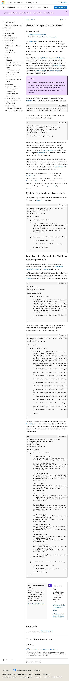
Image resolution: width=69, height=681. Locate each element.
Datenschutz (45, 674)
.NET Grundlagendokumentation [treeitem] (12, 25)
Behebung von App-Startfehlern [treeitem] (14, 111)
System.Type (32, 41)
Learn (27, 20)
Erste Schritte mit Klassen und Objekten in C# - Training (42, 650)
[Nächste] (54, 2)
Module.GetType (41, 71)
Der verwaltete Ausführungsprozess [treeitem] (10, 51)
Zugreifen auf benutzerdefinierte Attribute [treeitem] (14, 76)
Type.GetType (57, 65)
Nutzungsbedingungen (26, 677)
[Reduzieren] (22, 18)
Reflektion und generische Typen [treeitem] (13, 66)
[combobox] (12, 22)
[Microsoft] (3, 2)
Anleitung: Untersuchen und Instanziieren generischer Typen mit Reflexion (45, 90)
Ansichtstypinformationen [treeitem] (13, 62)
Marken (46, 677)
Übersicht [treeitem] (9, 60)
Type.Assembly (51, 186)
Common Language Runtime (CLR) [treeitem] (13, 47)
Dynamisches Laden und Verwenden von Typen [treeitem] (13, 71)
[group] (47, 109)
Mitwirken (37, 674)
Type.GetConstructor (60, 167)
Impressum (37, 677)
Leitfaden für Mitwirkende (36, 604)
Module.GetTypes (54, 71)
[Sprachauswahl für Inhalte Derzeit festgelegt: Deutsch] (6, 670)
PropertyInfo (47, 269)
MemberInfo (41, 153)
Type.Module (30, 176)
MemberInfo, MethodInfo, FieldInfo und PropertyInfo (42, 37)
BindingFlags (30, 424)
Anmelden (64, 2)
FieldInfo (36, 269)
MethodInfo (29, 269)
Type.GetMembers (48, 150)
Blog (30, 674)
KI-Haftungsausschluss (8, 674)
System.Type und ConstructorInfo (37, 34)
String (39, 200)
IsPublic (28, 278)
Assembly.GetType (41, 58)
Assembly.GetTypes (57, 58)
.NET (32, 20)
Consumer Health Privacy (9, 677)
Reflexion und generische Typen (39, 87)
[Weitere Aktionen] (66, 19)
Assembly (29, 100)
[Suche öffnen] (59, 2)
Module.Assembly (31, 181)
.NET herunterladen (60, 7)
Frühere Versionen (22, 674)
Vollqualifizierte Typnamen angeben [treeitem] (13, 80)
